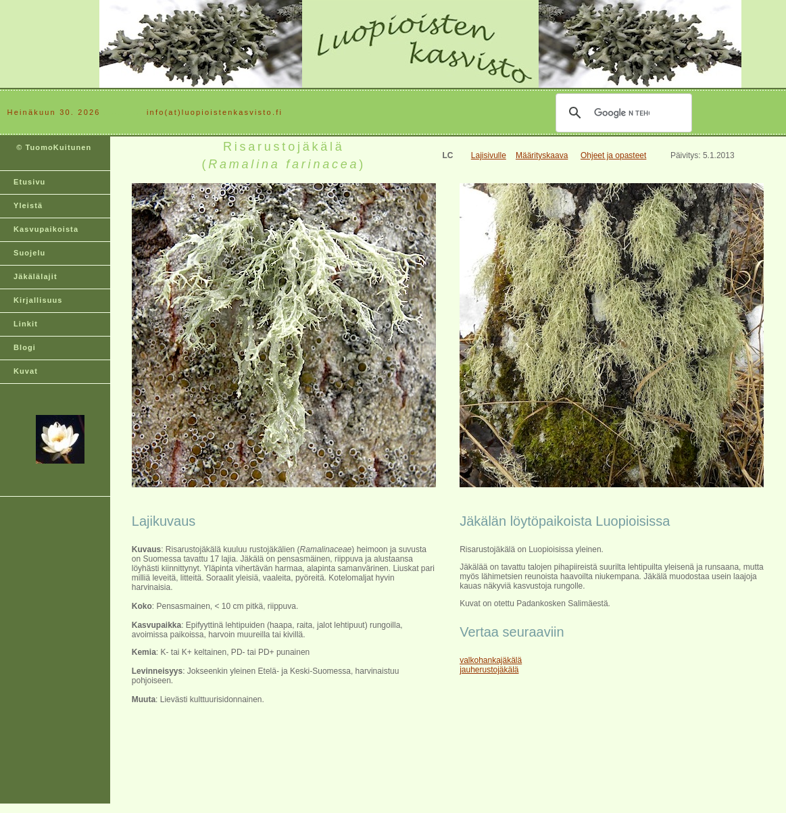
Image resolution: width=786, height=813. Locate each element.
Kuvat (26, 371)
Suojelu (29, 253)
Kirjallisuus (38, 300)
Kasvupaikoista (46, 229)
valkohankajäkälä (491, 660)
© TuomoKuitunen (52, 152)
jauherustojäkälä (489, 669)
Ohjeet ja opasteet (613, 155)
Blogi (25, 347)
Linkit (26, 324)
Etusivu (29, 182)
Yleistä (28, 205)
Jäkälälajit (35, 276)
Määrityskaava (542, 155)
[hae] (621, 113)
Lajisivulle (488, 155)
